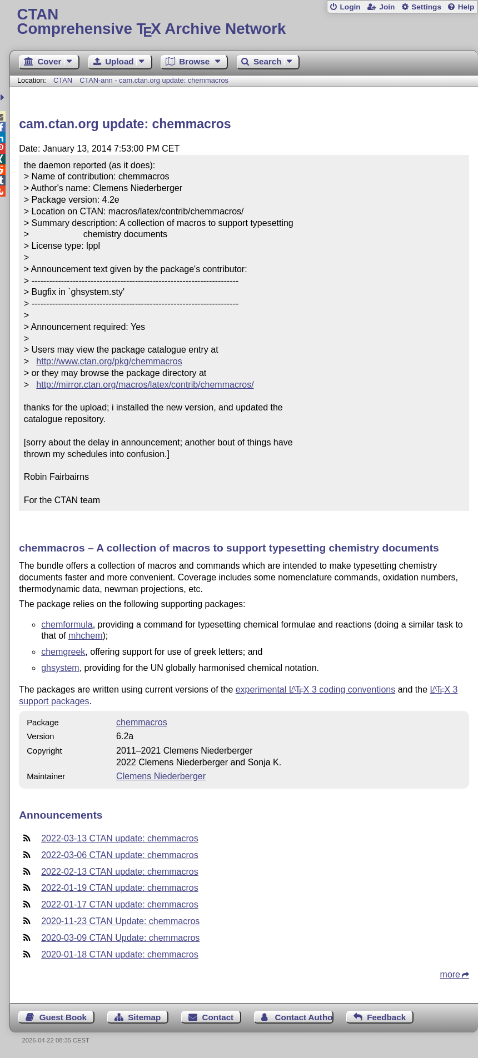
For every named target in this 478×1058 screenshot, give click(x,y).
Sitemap (144, 1017)
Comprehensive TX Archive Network (244, 22)
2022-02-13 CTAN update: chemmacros (119, 871)
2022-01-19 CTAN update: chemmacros (119, 887)
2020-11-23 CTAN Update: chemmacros (120, 921)
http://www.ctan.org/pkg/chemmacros (109, 361)
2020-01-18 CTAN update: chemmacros (119, 954)
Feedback (386, 1017)
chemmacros (141, 722)
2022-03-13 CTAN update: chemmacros (119, 838)
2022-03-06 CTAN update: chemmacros (119, 855)
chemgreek (63, 651)
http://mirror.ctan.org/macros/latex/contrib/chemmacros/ (144, 384)
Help (466, 7)
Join (387, 7)
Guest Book (63, 1017)
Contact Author (304, 1017)
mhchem (85, 635)
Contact (218, 1017)
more (450, 974)
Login (350, 7)
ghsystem (60, 668)
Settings (426, 7)
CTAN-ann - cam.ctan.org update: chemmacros (153, 80)
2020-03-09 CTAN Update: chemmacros (120, 937)
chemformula (66, 624)
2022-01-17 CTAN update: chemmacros (119, 904)
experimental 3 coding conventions (316, 689)
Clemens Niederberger (161, 776)
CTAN (62, 80)
